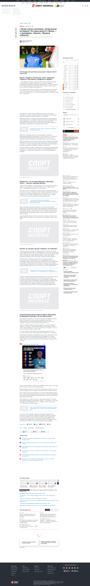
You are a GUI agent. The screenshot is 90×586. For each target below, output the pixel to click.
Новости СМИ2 (22, 547)
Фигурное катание (42, 0)
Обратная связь (50, 571)
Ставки (67, 0)
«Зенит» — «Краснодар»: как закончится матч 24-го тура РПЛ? (70, 221)
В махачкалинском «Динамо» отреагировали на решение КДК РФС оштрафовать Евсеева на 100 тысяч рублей (70, 194)
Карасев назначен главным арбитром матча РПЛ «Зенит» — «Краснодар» (70, 144)
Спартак (65, 73)
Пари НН (65, 86)
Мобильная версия (50, 573)
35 (67, 142)
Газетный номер (25, 567)
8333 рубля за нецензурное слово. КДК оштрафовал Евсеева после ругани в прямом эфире (29, 521)
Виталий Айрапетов (27, 40)
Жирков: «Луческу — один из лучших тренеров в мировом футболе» (71, 230)
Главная (21, 23)
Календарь (46, 2)
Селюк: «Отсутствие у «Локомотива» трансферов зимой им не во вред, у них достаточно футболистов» (39, 501)
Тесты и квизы (36, 567)
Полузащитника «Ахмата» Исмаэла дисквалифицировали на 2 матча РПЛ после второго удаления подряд (71, 200)
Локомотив (66, 68)
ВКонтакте (43, 424)
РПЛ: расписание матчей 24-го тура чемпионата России (70, 234)
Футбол (17, 0)
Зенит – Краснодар (70, 106)
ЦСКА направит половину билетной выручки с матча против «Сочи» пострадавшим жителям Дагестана (48, 515)
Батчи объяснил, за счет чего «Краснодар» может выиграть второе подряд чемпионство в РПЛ (71, 216)
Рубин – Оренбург (70, 98)
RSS (65, 267)
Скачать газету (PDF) (26, 569)
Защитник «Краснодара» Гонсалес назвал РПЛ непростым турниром (70, 226)
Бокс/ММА (29, 0)
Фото (61, 2)
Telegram (30, 424)
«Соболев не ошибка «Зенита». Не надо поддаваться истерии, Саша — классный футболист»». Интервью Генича (43, 271)
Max (50, 424)
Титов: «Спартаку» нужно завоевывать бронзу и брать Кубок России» (71, 188)
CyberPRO (62, 0)
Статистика (52, 2)
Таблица (41, 2)
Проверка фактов (14, 569)
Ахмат (65, 78)
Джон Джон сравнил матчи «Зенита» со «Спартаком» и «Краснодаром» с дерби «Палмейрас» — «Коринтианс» (70, 149)
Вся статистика (70, 127)
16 (69, 175)
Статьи (36, 2)
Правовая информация (51, 569)
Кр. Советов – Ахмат (70, 97)
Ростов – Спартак (70, 103)
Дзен (37, 424)
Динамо (65, 76)
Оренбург (65, 87)
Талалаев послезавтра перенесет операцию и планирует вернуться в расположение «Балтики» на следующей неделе (70, 263)
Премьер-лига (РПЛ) (30, 2)
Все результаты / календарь (71, 109)
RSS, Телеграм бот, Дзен (51, 567)
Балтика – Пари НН (70, 100)
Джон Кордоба (68, 118)
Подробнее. (57, 583)
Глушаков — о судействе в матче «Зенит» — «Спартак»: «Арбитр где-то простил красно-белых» (49, 521)
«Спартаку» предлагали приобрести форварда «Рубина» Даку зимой (35, 503)
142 (70, 185)
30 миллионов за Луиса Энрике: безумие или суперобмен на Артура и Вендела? (43, 129)
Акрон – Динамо (69, 107)
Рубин (65, 75)
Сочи (65, 89)
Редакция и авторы (14, 567)
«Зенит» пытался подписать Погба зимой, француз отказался (33, 498)
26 (20, 524)
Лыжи (49, 0)
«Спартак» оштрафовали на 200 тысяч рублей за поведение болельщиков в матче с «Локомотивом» (71, 205)
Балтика (65, 70)
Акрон (65, 81)
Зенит (65, 67)
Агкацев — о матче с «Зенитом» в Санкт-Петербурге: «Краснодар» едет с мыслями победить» (70, 239)
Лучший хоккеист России (38, 571)
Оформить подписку (25, 571)
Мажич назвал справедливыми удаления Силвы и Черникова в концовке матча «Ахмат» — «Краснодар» (69, 251)
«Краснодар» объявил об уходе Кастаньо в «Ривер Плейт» (32, 493)
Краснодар (66, 65)
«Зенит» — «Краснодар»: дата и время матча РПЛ (69, 183)
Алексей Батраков (69, 124)
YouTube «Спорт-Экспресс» (70, 565)
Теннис (34, 0)
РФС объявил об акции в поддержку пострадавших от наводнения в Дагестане (70, 245)
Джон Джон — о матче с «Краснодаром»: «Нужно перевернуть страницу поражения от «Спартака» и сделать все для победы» (71, 156)
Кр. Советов (66, 84)
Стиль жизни (55, 0)
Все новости (73, 267)
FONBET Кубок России (26, 524)
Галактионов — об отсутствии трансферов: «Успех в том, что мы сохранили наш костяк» (37, 496)
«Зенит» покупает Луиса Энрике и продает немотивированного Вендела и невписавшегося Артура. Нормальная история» (43, 201)
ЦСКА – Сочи (69, 101)
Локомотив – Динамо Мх (71, 104)
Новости (56, 2)
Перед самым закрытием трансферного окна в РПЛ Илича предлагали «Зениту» (37, 505)
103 (70, 208)
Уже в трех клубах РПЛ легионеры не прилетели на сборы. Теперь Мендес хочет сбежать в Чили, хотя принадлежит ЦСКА (43, 408)
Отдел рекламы (13, 571)
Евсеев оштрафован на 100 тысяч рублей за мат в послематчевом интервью (27, 515)
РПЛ (29, 23)
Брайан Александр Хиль (70, 121)
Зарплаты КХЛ (36, 569)
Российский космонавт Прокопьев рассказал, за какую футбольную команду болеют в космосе (70, 257)
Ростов (65, 79)
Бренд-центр (13, 573)
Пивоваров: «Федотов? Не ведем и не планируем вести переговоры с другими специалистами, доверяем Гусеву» (70, 139)
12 (41, 518)
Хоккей (23, 0)
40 (20, 518)
